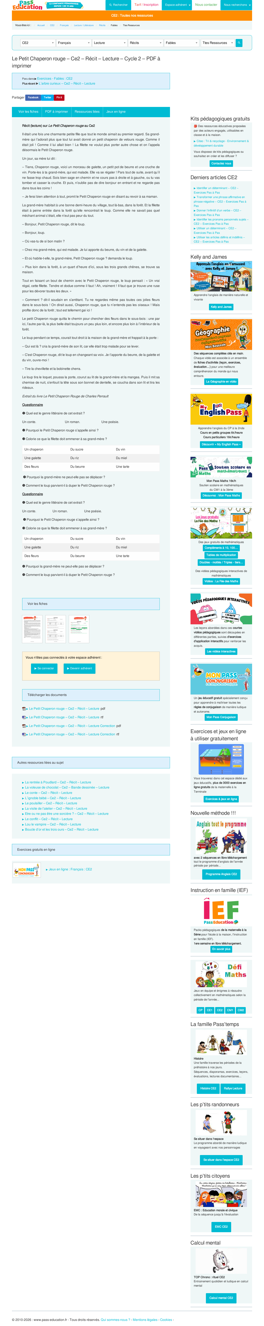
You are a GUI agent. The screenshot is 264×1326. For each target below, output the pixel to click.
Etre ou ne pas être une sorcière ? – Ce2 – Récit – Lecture (67, 813)
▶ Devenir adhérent (79, 668)
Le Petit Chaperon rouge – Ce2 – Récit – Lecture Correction (72, 726)
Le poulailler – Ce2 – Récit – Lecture (51, 803)
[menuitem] (118, 5)
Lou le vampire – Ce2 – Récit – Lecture (53, 824)
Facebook (33, 97)
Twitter (47, 97)
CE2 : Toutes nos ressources (132, 15)
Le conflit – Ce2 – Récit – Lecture (49, 819)
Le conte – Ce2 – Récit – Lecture (48, 792)
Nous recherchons (235, 4)
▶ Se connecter (44, 668)
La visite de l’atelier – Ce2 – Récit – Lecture (56, 808)
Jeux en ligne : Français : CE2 (70, 869)
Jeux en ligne (116, 111)
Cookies (166, 1319)
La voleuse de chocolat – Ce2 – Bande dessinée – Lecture (67, 787)
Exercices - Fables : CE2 (54, 78)
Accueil (41, 25)
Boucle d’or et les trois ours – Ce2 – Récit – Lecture (62, 829)
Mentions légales (145, 1319)
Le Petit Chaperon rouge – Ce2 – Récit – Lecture (64, 708)
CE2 (52, 25)
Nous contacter (206, 4)
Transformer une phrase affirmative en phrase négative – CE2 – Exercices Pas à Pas (220, 202)
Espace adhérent (176, 4)
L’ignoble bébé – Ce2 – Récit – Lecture (53, 798)
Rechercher (118, 4)
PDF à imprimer (56, 111)
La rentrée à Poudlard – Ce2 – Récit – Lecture (58, 782)
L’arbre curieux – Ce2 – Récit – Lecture (67, 83)
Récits (102, 25)
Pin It (59, 97)
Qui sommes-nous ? (115, 1319)
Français (64, 25)
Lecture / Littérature (84, 25)
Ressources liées (87, 111)
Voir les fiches (28, 111)
